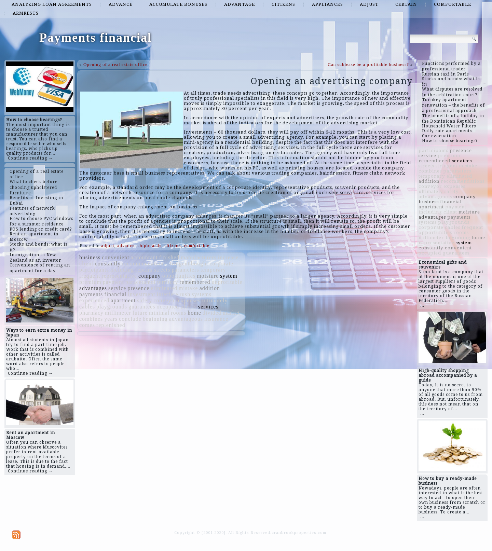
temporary (213, 270)
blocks (188, 306)
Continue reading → (30, 158)
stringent (178, 263)
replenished (110, 325)
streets (162, 270)
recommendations (144, 263)
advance (121, 4)
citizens (283, 4)
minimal (159, 313)
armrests (26, 13)
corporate (221, 263)
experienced (94, 300)
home (194, 313)
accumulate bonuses (178, 4)
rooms (178, 313)
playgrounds (111, 306)
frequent (89, 276)
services (208, 306)
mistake (188, 288)
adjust (369, 4)
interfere (167, 294)
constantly (108, 263)
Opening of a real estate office (115, 64)
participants (94, 270)
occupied (168, 306)
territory (167, 282)
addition (210, 288)
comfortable (452, 4)
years (111, 319)
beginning (155, 319)
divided (212, 313)
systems (201, 294)
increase (228, 257)
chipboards (149, 246)
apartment (123, 300)
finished (169, 257)
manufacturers (199, 257)
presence (138, 288)
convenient (115, 257)
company (149, 276)
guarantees (141, 306)
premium (90, 282)
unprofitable (226, 282)
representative (119, 276)
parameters (185, 270)
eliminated (164, 288)
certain (406, 4)
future (140, 313)
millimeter (118, 313)
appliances (327, 4)
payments (91, 294)
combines (91, 319)
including (122, 270)
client (86, 263)
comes (87, 325)
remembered (194, 282)
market (231, 313)
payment (113, 282)
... (422, 305)
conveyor (165, 300)
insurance (216, 319)
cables (87, 306)
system (228, 276)
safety (144, 300)
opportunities (178, 276)
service (117, 288)
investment (141, 294)
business (89, 257)
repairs (144, 270)
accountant (144, 257)
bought (199, 263)
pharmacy (91, 313)
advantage (239, 4)
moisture (208, 276)
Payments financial (95, 37)
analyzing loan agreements (52, 4)
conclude (130, 319)
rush (185, 294)
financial (115, 294)
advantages (93, 288)
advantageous (186, 319)
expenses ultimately (203, 300)
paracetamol (140, 282)
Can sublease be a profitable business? (368, 64)
